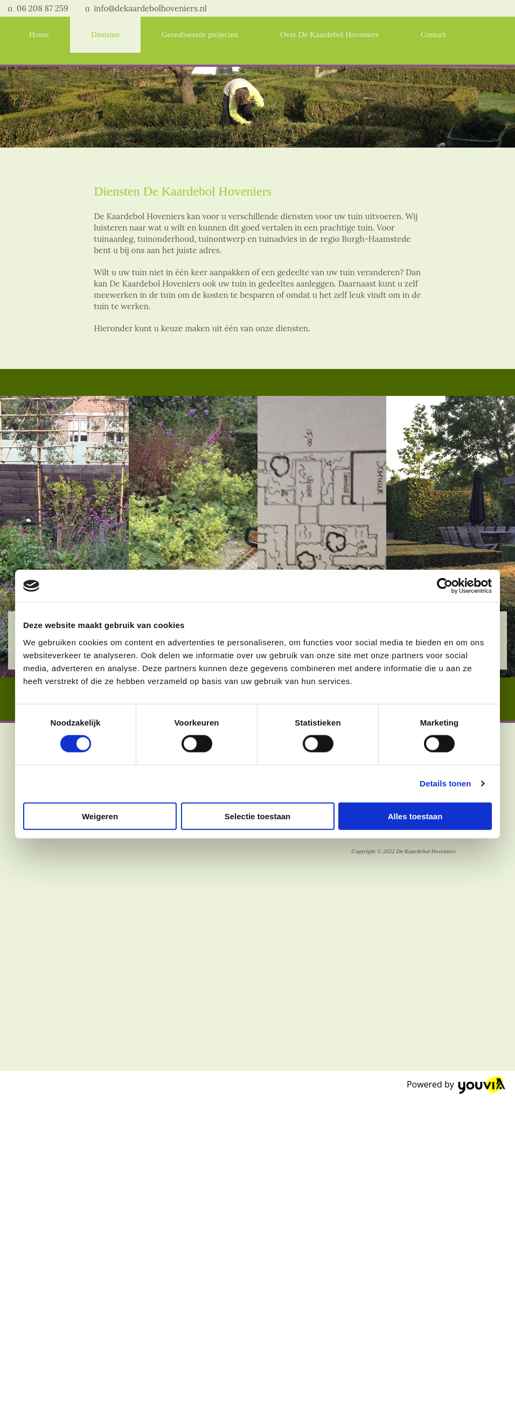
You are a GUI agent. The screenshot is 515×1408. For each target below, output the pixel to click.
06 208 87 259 (42, 8)
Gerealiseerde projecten (200, 34)
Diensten (105, 34)
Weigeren (100, 815)
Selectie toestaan (258, 815)
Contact (433, 34)
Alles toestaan (415, 815)
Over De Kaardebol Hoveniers (329, 34)
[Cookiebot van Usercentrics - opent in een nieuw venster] (445, 586)
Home (39, 34)
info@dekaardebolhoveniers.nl (150, 8)
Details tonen (445, 783)
